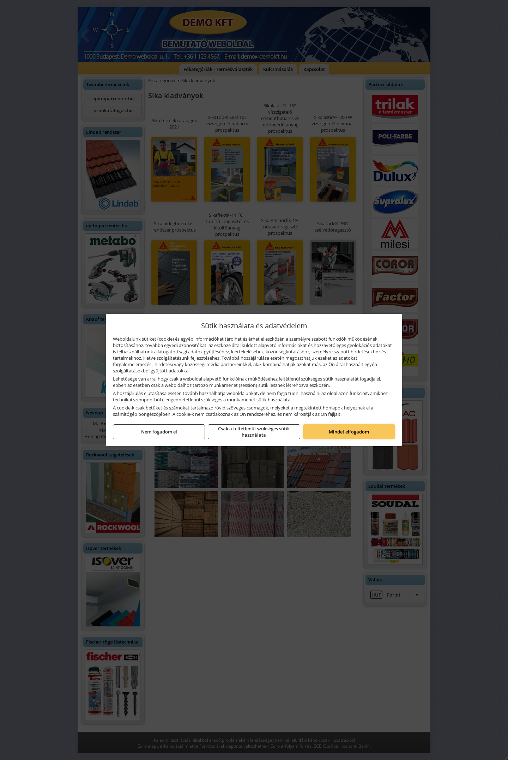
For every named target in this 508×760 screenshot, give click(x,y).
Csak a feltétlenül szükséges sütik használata (254, 431)
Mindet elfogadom (349, 432)
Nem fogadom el (159, 432)
